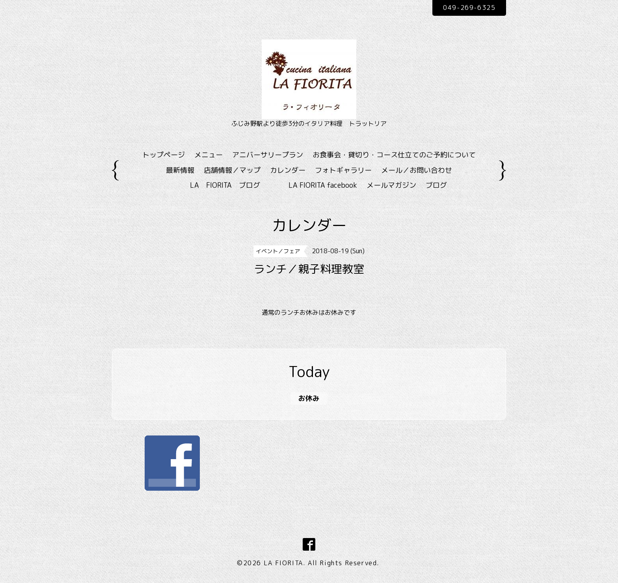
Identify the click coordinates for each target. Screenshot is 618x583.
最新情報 (180, 170)
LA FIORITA (283, 563)
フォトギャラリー (343, 170)
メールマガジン (391, 185)
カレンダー (287, 170)
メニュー (208, 155)
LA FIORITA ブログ (236, 185)
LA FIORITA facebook (323, 185)
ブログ (436, 185)
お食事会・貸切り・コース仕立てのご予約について (394, 155)
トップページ (163, 155)
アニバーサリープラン (267, 155)
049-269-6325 (469, 7)
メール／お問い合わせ (416, 170)
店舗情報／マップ (232, 170)
